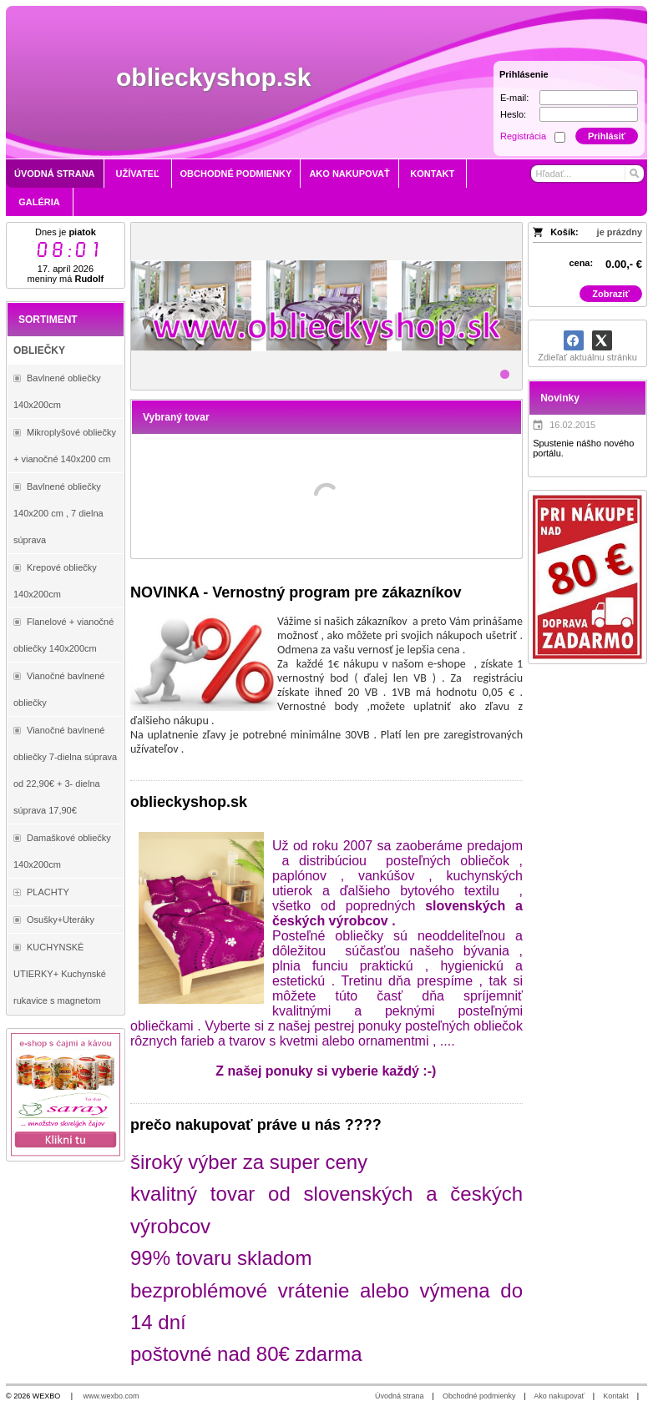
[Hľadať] (633, 174)
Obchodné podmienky (479, 1396)
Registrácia (523, 136)
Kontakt (616, 1396)
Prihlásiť (606, 136)
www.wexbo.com (111, 1396)
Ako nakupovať (559, 1396)
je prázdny (619, 232)
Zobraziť (610, 294)
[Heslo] (588, 114)
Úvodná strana (399, 1396)
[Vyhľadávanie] (587, 173)
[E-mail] (588, 97)
